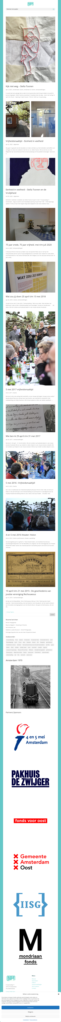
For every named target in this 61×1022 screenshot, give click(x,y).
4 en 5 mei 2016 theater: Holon (21, 534)
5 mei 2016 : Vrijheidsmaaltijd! (20, 482)
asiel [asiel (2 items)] (51, 640)
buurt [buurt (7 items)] (16, 642)
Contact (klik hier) (10, 991)
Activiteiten (35, 981)
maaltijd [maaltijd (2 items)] (40, 647)
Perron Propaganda (11, 622)
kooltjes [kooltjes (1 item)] (17, 647)
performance (20, 538)
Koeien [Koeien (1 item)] (7, 647)
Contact (34, 988)
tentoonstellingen (40, 89)
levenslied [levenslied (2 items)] (34, 647)
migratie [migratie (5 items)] (45, 647)
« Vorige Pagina (10, 612)
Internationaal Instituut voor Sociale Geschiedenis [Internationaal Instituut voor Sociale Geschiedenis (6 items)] (33, 644)
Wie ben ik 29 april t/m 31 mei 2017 (23, 436)
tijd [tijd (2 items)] (15, 655)
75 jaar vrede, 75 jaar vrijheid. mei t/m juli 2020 (29, 244)
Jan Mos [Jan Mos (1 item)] (48, 644)
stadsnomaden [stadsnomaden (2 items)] (45, 652)
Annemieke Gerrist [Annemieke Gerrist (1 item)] (44, 640)
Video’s (34, 982)
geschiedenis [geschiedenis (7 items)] (49, 642)
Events (21, 89)
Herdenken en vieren (29, 89)
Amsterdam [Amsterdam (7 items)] (27, 640)
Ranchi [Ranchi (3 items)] (25, 652)
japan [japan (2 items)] (52, 644)
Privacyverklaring (33, 1019)
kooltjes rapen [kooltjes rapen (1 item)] (23, 647)
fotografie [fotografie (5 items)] (42, 642)
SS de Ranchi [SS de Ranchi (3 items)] (38, 652)
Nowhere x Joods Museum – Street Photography (18, 630)
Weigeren (30, 1012)
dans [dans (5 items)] (24, 642)
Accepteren (30, 1007)
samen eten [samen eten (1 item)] (30, 652)
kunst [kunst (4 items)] (29, 647)
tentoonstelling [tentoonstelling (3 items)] (9, 655)
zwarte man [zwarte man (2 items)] (29, 655)
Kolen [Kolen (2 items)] (12, 647)
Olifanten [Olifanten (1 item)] (31, 650)
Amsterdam (16, 89)
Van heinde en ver (10, 627)
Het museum (35, 986)
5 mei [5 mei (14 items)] (16, 640)
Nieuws (34, 979)
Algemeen (16, 144)
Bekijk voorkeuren (30, 1016)
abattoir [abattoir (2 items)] (21, 640)
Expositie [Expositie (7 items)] (29, 642)
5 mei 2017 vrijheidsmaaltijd (19, 389)
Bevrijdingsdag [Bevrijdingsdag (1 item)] (9, 642)
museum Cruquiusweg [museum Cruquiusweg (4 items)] (11, 650)
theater (27, 538)
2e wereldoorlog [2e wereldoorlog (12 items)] (10, 640)
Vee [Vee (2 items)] (18, 655)
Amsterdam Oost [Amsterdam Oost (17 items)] (35, 640)
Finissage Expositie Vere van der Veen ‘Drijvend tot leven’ (21, 632)
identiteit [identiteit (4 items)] (19, 644)
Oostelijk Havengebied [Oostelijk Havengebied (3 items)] (40, 650)
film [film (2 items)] (38, 642)
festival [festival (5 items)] (33, 642)
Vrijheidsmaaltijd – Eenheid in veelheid (24, 141)
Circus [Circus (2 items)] (20, 642)
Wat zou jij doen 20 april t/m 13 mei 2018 (26, 296)
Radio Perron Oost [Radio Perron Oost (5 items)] (18, 652)
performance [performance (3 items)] (49, 650)
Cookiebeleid (26, 1019)
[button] (58, 994)
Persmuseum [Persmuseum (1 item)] (9, 652)
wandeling (32, 538)
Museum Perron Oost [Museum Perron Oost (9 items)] (22, 650)
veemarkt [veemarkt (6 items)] (23, 655)
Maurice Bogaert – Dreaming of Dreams (16, 625)
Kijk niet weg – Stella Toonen (19, 86)
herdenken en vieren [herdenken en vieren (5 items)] (11, 644)
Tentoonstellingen (37, 984)
